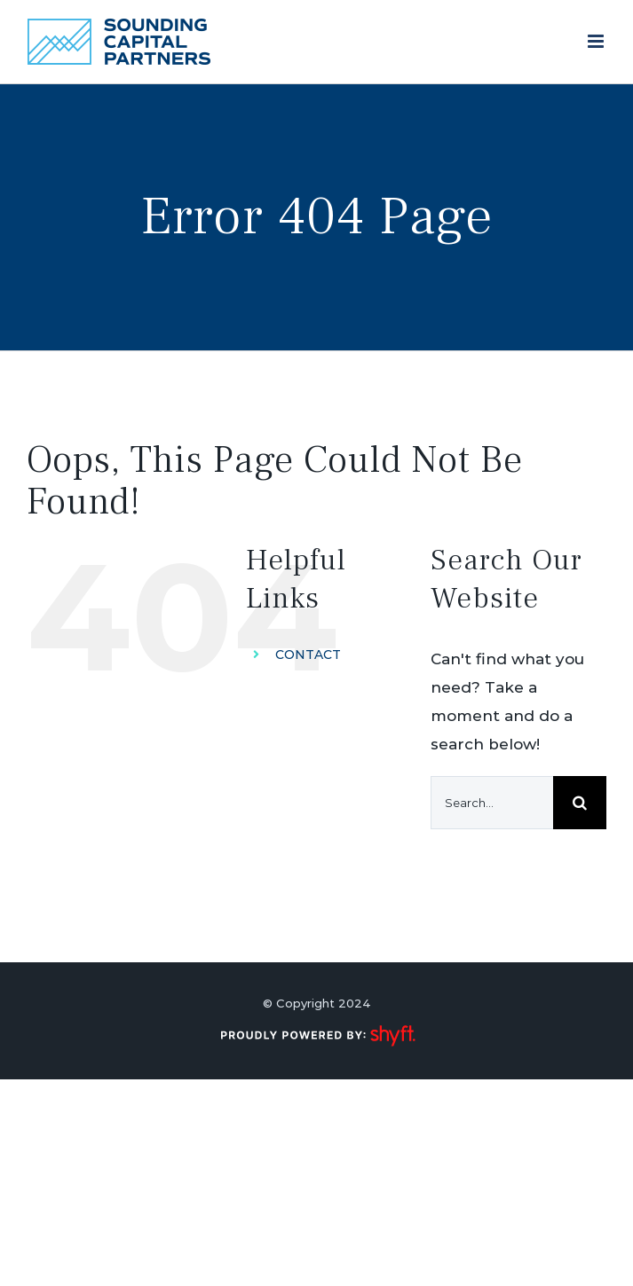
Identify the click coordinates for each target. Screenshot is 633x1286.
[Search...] (492, 802)
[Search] (579, 802)
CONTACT (308, 655)
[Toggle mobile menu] (597, 41)
